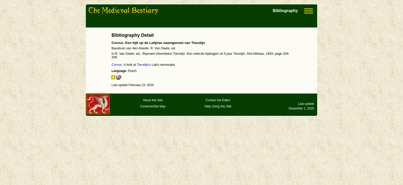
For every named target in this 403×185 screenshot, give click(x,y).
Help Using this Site (218, 106)
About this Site (153, 100)
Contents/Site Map (153, 106)
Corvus (117, 65)
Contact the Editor (218, 100)
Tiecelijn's (144, 65)
